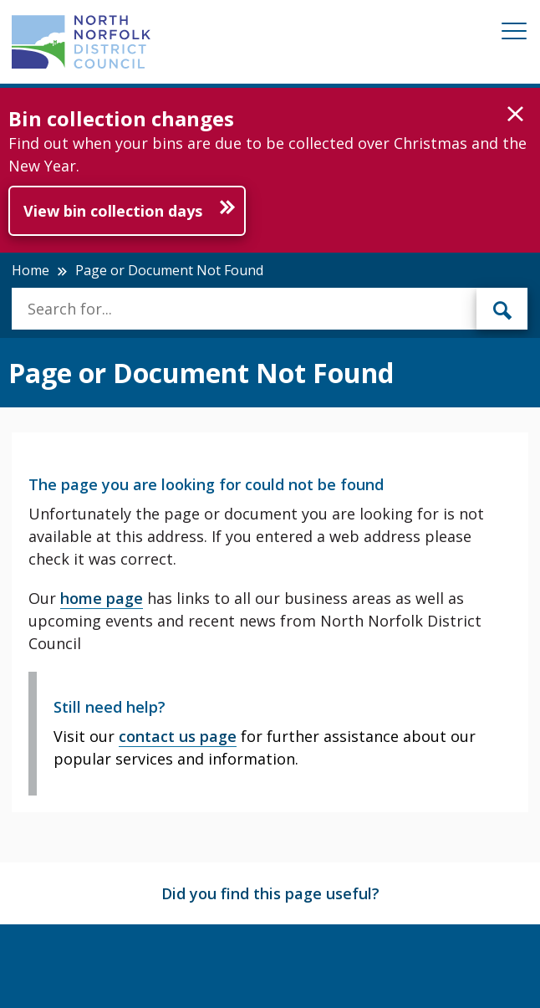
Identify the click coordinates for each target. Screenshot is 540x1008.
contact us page (178, 736)
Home (30, 270)
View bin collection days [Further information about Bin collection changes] (112, 211)
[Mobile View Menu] (514, 34)
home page (101, 598)
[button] (515, 115)
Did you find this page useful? (270, 893)
